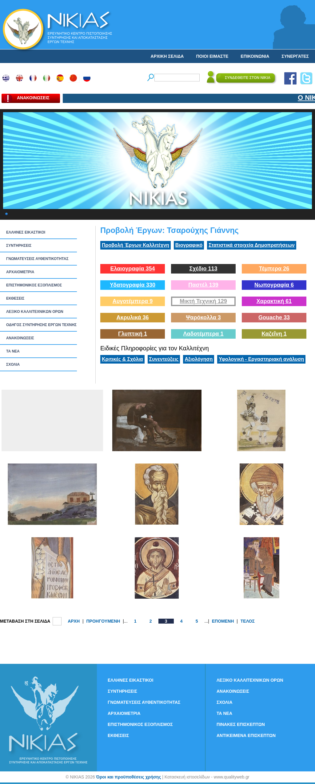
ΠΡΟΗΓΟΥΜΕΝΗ (103, 621)
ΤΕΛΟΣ (248, 621)
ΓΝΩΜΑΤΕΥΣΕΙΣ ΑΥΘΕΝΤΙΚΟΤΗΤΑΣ (37, 259)
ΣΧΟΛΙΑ (13, 364)
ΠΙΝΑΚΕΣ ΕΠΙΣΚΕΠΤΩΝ (241, 724)
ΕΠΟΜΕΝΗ (223, 621)
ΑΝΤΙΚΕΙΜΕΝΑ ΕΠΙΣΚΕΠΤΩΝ (246, 735)
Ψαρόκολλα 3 (203, 317)
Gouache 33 (274, 317)
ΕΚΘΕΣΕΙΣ (15, 298)
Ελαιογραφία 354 (132, 269)
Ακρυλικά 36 (132, 317)
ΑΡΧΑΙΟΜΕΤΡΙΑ (20, 272)
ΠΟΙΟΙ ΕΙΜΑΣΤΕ (212, 56)
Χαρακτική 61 (274, 301)
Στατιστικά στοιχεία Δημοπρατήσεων (252, 245)
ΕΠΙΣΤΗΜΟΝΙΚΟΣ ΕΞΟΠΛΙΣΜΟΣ (34, 285)
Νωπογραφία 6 (274, 285)
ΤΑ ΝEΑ (13, 351)
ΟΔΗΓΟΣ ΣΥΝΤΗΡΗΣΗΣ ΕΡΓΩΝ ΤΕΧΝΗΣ (41, 325)
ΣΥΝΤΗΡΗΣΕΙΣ (18, 245)
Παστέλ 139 (203, 285)
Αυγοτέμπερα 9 (133, 301)
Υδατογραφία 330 (132, 285)
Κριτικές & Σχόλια (122, 359)
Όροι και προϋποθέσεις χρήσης (128, 776)
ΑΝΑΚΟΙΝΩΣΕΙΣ (20, 338)
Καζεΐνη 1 (274, 334)
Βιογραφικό (188, 245)
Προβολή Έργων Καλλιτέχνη (135, 245)
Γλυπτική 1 (132, 334)
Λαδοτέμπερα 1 (203, 334)
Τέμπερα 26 (274, 269)
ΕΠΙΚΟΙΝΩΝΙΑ (255, 56)
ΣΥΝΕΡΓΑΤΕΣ (295, 56)
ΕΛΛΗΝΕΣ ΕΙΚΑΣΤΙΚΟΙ (25, 232)
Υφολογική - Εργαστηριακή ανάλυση (261, 359)
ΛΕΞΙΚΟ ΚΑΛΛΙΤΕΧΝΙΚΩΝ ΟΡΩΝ (34, 311)
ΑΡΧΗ (74, 621)
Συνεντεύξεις (164, 359)
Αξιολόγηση (199, 359)
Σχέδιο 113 (203, 269)
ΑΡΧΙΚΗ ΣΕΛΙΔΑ (167, 56)
